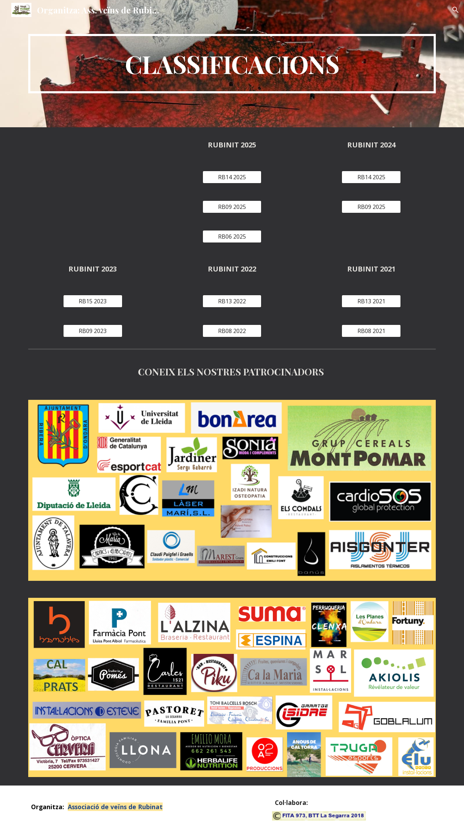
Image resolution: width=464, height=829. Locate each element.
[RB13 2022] (232, 301)
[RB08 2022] (232, 330)
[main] (231, 63)
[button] (455, 9)
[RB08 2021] (371, 330)
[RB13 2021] (371, 301)
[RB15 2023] (93, 301)
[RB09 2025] (232, 206)
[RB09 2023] (93, 330)
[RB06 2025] (232, 236)
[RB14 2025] (232, 177)
